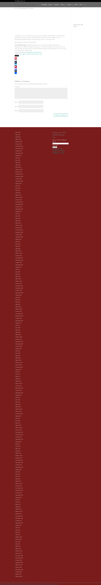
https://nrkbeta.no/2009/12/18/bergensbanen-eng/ (30, 54)
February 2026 (19, 141)
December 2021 (19, 258)
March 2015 (18, 425)
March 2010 (18, 548)
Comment (17, 87)
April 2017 (18, 379)
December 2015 (19, 413)
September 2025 (19, 153)
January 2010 (19, 553)
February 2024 (19, 197)
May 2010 (18, 544)
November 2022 (19, 232)
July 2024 (18, 186)
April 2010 (18, 546)
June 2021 (18, 272)
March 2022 (18, 251)
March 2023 (18, 223)
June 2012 (18, 502)
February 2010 (19, 551)
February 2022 (19, 253)
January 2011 (19, 539)
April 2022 (18, 248)
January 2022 (19, 255)
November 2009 (19, 558)
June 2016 (18, 399)
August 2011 (18, 525)
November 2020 (19, 288)
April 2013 (18, 479)
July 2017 (18, 372)
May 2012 (18, 504)
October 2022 (19, 234)
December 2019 (19, 313)
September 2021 (19, 265)
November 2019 (19, 316)
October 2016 (19, 390)
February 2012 (19, 511)
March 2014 (18, 453)
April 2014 (18, 451)
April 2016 (18, 404)
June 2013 (18, 474)
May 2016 (18, 402)
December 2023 (19, 202)
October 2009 (19, 560)
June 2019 (18, 327)
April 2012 (18, 506)
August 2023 (18, 211)
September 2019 (19, 320)
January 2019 (19, 339)
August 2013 (18, 469)
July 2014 (18, 444)
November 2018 (19, 344)
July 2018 (18, 351)
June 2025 (18, 160)
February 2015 (19, 427)
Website (17, 111)
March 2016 (18, 406)
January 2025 (19, 172)
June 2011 (18, 530)
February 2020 (19, 309)
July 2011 (18, 527)
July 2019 (18, 325)
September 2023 (19, 209)
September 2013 (19, 467)
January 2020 (19, 311)
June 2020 (18, 299)
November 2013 (19, 462)
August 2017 (18, 369)
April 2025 (18, 165)
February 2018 (19, 362)
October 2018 (19, 346)
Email (16, 106)
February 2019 (19, 337)
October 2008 (19, 572)
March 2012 (18, 509)
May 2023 (18, 218)
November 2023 (19, 204)
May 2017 (18, 376)
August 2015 (18, 416)
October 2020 (19, 290)
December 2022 (19, 230)
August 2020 (18, 295)
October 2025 (19, 151)
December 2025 (19, 146)
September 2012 (19, 495)
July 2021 (18, 269)
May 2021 (18, 274)
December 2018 (19, 341)
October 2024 (19, 179)
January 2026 (19, 144)
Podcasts (57, 4)
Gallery (69, 4)
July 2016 (18, 397)
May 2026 (18, 134)
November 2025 (19, 148)
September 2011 (19, 523)
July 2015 (18, 418)
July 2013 (18, 472)
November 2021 (19, 260)
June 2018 (18, 353)
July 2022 (18, 241)
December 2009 (19, 555)
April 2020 (18, 304)
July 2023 (18, 213)
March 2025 (18, 167)
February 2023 (19, 225)
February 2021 (19, 281)
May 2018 (18, 355)
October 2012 (19, 493)
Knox (80, 4)
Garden (76, 4)
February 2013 (19, 483)
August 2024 (18, 183)
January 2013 (19, 486)
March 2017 (18, 381)
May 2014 (18, 448)
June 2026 (18, 132)
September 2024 (19, 181)
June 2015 (18, 420)
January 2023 (19, 227)
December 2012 (19, 488)
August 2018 (18, 348)
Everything (44, 4)
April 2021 (18, 276)
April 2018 (18, 358)
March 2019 (18, 334)
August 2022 (18, 239)
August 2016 (18, 395)
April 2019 (18, 332)
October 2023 (19, 206)
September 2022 (19, 237)
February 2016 (19, 409)
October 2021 (19, 262)
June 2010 (18, 541)
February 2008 (19, 576)
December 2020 (19, 286)
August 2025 (18, 155)
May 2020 (18, 302)
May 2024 (18, 190)
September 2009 (19, 562)
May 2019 (18, 330)
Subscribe (55, 147)
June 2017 (18, 374)
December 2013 (19, 460)
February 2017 (19, 383)
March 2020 (18, 306)
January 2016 (19, 411)
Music (50, 4)
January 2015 (19, 430)
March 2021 (18, 279)
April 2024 (18, 192)
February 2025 (19, 169)
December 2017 (19, 367)
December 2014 (19, 432)
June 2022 (18, 244)
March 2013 (18, 481)
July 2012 (18, 499)
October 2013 (19, 465)
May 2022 (18, 246)
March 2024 (18, 195)
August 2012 (18, 497)
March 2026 (18, 139)
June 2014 (18, 446)
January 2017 (19, 386)
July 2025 (18, 158)
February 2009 (19, 565)
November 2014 (19, 434)
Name (16, 102)
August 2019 (18, 323)
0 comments (30, 8)
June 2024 (18, 188)
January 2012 (19, 513)
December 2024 (19, 174)
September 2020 (19, 293)
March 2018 (18, 360)
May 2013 (18, 476)
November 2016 (19, 388)
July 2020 (18, 297)
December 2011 (19, 516)
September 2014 (19, 439)
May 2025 (18, 162)
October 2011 (19, 520)
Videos (62, 4)
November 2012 (19, 490)
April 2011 (18, 534)
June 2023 (18, 216)
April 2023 (18, 220)
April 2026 (18, 137)
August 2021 (18, 267)
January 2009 (19, 567)
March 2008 (18, 574)
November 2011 (19, 518)
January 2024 (19, 199)
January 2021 (19, 283)
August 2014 (18, 441)
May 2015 (18, 423)
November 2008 (19, 569)
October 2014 (19, 437)
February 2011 (19, 537)
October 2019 (19, 318)
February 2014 (19, 455)
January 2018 (19, 365)
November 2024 (19, 176)
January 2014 (19, 458)
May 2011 (18, 532)
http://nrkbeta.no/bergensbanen (34, 52)
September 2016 (19, 393)
